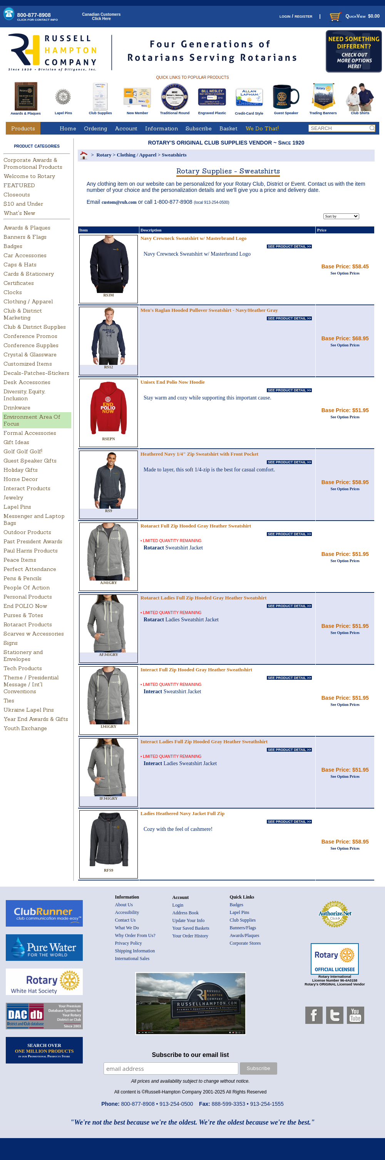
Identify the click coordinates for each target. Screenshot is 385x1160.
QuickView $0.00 (354, 16)
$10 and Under (23, 203)
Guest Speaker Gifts (30, 460)
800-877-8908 (37, 17)
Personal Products (27, 596)
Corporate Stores (245, 943)
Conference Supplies (31, 345)
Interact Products (26, 488)
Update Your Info (188, 920)
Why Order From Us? (135, 935)
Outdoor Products (27, 532)
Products (23, 128)
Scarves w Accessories (33, 633)
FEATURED (19, 185)
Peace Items (19, 559)
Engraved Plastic (212, 111)
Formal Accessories (29, 432)
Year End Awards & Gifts (35, 719)
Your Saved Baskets (190, 928)
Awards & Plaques (25, 111)
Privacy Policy (128, 943)
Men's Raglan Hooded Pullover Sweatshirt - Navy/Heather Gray (209, 310)
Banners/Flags (243, 927)
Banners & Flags (25, 236)
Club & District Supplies (34, 326)
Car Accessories (25, 255)
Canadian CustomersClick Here (101, 16)
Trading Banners (323, 111)
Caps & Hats (20, 264)
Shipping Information (135, 951)
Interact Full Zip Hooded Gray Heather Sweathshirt (196, 669)
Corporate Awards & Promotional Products (32, 163)
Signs (10, 642)
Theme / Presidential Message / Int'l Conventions (31, 684)
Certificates (18, 283)
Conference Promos (30, 336)
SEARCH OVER (44, 1050)
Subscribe (199, 128)
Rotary (103, 155)
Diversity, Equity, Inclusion (24, 395)
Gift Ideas (16, 442)
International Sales (132, 958)
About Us (124, 904)
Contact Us (125, 920)
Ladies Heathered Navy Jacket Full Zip (182, 813)
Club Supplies (100, 111)
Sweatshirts (174, 155)
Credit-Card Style (249, 111)
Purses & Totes (23, 615)
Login (178, 905)
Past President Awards (32, 541)
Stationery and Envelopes (23, 655)
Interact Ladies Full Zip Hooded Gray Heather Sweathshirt (204, 741)
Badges (12, 246)
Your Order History (190, 936)
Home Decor (20, 479)
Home (68, 128)
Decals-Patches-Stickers (36, 372)
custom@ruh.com (119, 202)
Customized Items (27, 363)
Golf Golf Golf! (22, 451)
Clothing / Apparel (28, 301)
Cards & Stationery (28, 273)
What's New (19, 213)
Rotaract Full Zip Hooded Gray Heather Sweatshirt (196, 526)
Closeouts (16, 194)
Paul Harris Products (30, 550)
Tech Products (22, 668)
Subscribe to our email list (190, 1055)
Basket (228, 128)
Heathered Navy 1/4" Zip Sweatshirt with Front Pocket (199, 454)
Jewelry (13, 497)
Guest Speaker (286, 111)
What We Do (127, 927)
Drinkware (16, 407)
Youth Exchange (25, 728)
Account (126, 128)
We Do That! (262, 128)
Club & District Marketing (22, 314)
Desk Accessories (26, 382)
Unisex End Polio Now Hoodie (173, 382)
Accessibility (127, 912)
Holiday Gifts (20, 469)
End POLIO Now (25, 605)
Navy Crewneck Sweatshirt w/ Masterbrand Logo (193, 238)
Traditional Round (175, 111)
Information (161, 128)
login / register (296, 16)
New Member (137, 111)
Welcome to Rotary (29, 176)
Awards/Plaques (244, 935)
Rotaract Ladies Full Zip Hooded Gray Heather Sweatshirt (203, 598)
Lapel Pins (63, 111)
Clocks (12, 292)
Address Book (185, 912)
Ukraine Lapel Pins (28, 709)
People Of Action (26, 587)
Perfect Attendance (29, 569)
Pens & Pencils (22, 578)
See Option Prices (345, 273)
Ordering (95, 128)
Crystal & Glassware (30, 354)
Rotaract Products (27, 624)
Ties (8, 700)
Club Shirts (360, 111)
